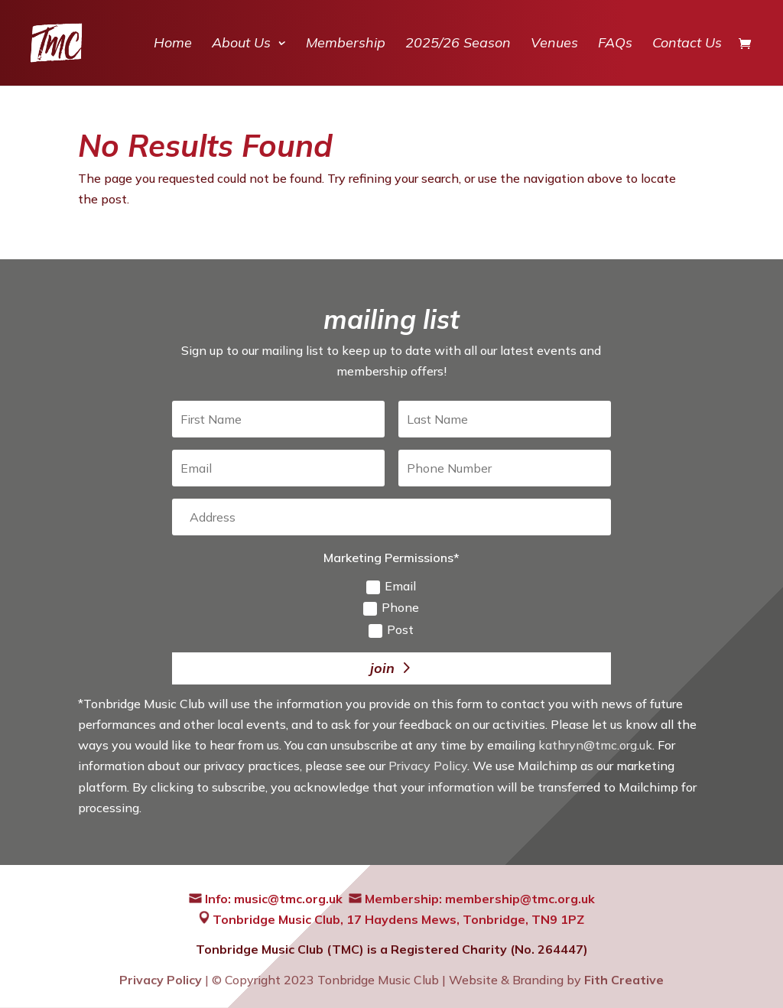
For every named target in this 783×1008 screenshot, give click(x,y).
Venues (554, 44)
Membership (345, 44)
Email (391, 586)
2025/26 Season (458, 44)
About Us (241, 44)
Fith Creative (624, 979)
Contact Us (687, 44)
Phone (391, 608)
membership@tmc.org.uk (520, 898)
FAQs (615, 44)
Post (391, 630)
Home (173, 44)
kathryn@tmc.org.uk (595, 745)
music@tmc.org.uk (288, 898)
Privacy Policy (427, 765)
